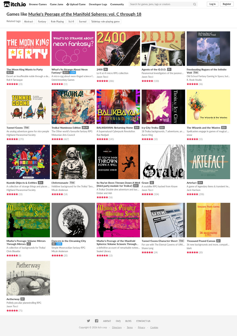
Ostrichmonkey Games (63, 79)
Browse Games (38, 4)
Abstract (28, 21)
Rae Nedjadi (103, 135)
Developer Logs (98, 4)
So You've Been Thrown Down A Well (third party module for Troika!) (118, 184)
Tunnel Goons (15, 127)
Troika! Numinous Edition (66, 127)
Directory (117, 327)
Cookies (154, 327)
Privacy (141, 327)
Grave (145, 182)
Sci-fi (71, 21)
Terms (130, 327)
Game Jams (56, 4)
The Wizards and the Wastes (203, 127)
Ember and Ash (104, 193)
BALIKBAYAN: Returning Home (115, 127)
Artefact (192, 182)
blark (189, 248)
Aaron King (147, 135)
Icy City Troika (150, 127)
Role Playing (57, 21)
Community (117, 4)
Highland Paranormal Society (21, 135)
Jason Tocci (102, 76)
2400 (100, 69)
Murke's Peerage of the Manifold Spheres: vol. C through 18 (84, 14)
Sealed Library (104, 251)
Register (227, 4)
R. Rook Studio (194, 79)
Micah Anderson (60, 190)
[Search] (194, 4)
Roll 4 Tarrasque (15, 79)
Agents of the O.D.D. (154, 69)
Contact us (143, 321)
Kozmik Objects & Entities (22, 182)
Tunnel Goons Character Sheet (160, 240)
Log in (213, 4)
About (107, 321)
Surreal (82, 21)
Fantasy (42, 21)
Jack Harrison (193, 190)
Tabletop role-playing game (105, 21)
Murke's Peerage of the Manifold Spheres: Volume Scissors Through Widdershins (116, 244)
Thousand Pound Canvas (201, 240)
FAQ (118, 321)
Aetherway (13, 299)
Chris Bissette (13, 251)
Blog (128, 321)
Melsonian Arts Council (63, 135)
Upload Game (76, 4)
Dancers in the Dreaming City (69, 240)
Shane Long (147, 248)
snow (189, 135)
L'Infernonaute (60, 182)
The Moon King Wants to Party (25, 69)
